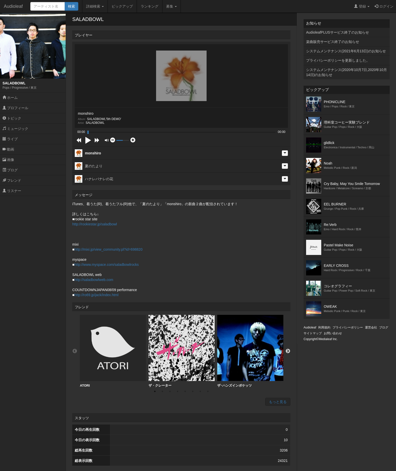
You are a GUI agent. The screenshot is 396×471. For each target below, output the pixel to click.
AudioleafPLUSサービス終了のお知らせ (337, 32)
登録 (361, 6)
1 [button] (154, 391)
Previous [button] (74, 351)
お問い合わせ (333, 333)
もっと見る (278, 402)
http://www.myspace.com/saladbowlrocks (107, 265)
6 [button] (192, 391)
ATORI (113, 351)
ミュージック (15, 129)
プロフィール (15, 108)
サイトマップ (313, 333)
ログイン (384, 6)
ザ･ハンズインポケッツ (250, 351)
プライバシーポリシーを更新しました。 (338, 60)
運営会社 (371, 327)
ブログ (10, 170)
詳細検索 (95, 6)
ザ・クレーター (181, 351)
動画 (8, 149)
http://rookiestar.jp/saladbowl (94, 224)
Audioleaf (13, 6)
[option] (113, 351)
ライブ (10, 139)
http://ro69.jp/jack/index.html (96, 295)
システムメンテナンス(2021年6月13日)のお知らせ (346, 51)
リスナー (12, 191)
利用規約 (324, 327)
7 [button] (200, 391)
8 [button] (207, 391)
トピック (12, 118)
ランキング (149, 6)
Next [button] (287, 351)
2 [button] (162, 391)
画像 (8, 160)
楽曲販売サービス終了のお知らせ (332, 42)
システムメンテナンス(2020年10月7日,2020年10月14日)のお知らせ (346, 72)
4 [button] (177, 391)
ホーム (10, 98)
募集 (171, 6)
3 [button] (169, 391)
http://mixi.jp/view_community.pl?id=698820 (108, 249)
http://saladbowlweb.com (94, 280)
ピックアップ (122, 6)
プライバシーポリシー (348, 327)
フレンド (12, 180)
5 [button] (185, 391)
